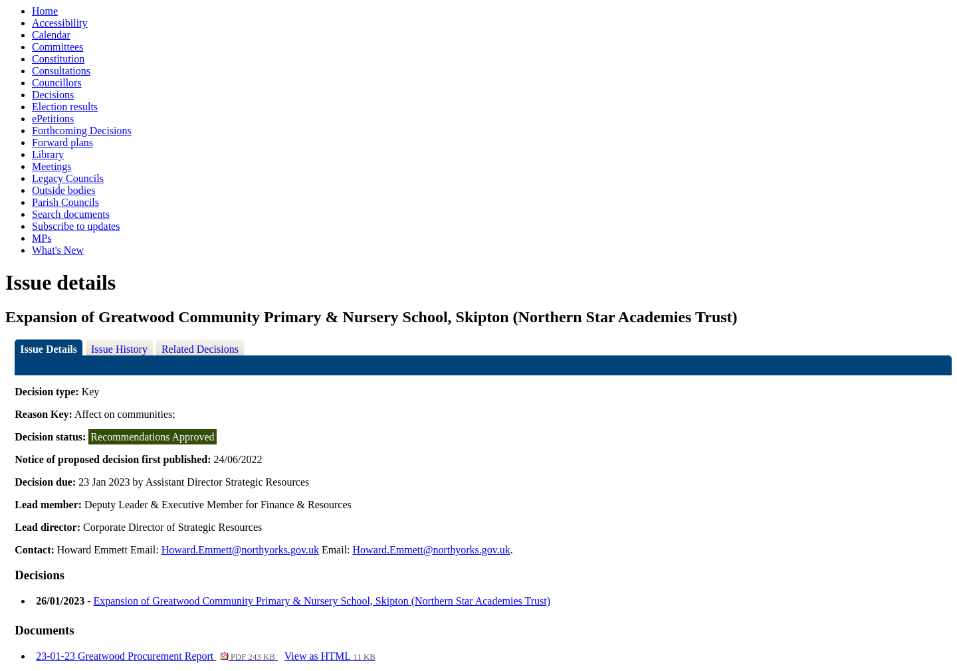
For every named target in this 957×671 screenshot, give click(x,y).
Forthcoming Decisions (82, 130)
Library (48, 154)
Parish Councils (65, 202)
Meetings (52, 166)
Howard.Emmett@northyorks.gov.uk (240, 549)
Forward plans (62, 142)
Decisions (53, 94)
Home (45, 11)
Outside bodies (64, 190)
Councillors (57, 82)
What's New (58, 250)
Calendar (51, 35)
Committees (57, 46)
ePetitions (53, 118)
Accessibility (60, 23)
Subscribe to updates (76, 226)
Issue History (119, 349)
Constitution (58, 58)
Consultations (61, 70)
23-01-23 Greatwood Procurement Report (156, 656)
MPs (41, 238)
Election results (65, 106)
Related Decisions (200, 349)
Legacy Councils (68, 178)
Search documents (71, 214)
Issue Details (48, 349)
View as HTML (329, 656)
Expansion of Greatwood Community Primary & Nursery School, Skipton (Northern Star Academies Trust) (321, 601)
